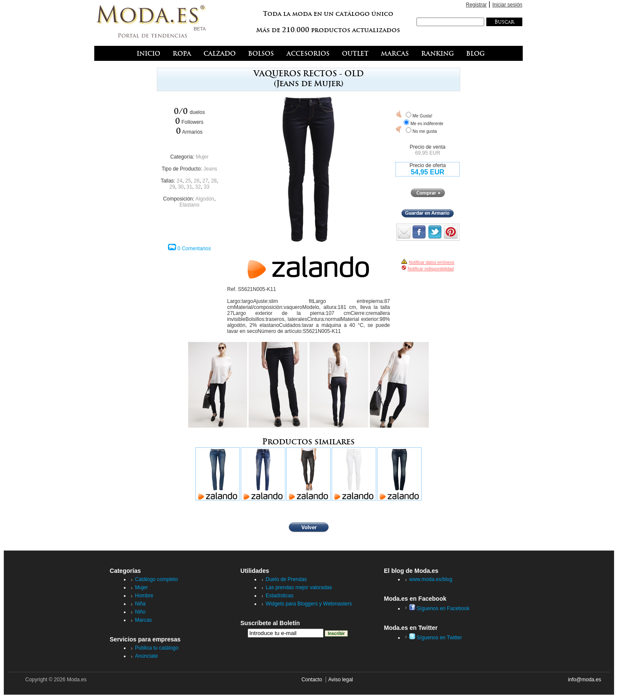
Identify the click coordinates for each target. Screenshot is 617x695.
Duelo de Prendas (286, 579)
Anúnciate (146, 656)
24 (179, 181)
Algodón (204, 199)
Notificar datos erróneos (431, 262)
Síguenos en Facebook (439, 608)
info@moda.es (584, 680)
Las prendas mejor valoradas (299, 587)
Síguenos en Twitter (435, 638)
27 (205, 181)
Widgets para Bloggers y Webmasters (309, 604)
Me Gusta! (422, 116)
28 (213, 181)
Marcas (143, 620)
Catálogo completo (156, 579)
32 (198, 187)
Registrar (476, 5)
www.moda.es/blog (430, 579)
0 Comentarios (194, 249)
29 (172, 187)
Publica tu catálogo (156, 648)
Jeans (210, 169)
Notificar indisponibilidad (430, 269)
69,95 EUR (427, 153)
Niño (140, 612)
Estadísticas (280, 596)
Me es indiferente (426, 123)
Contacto (312, 680)
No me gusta (425, 131)
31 (189, 187)
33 (206, 187)
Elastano (190, 205)
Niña (140, 604)
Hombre (144, 596)
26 (196, 181)
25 (188, 181)
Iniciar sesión (507, 5)
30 (180, 187)
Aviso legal (340, 680)
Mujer (202, 157)
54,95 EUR (427, 172)
